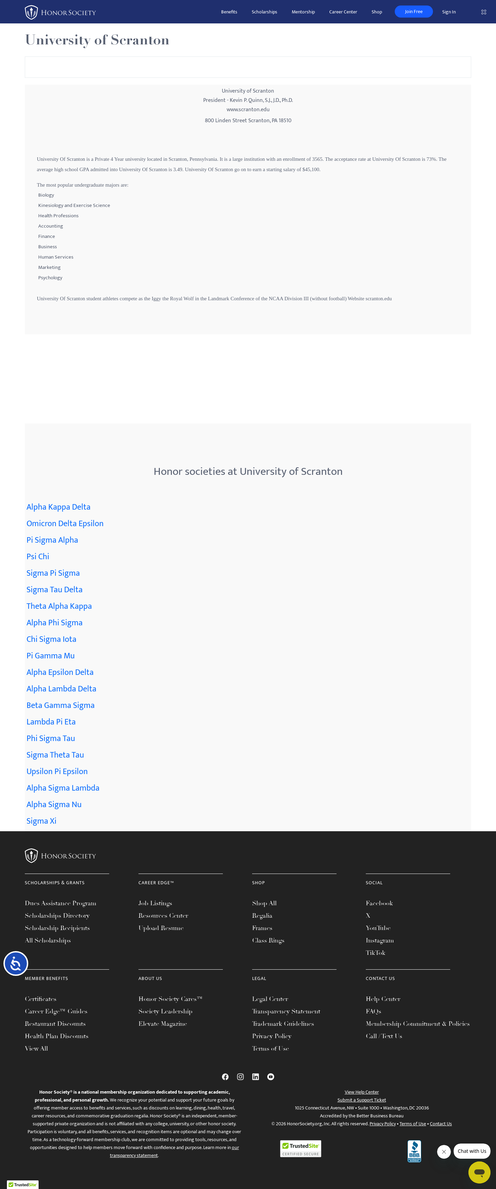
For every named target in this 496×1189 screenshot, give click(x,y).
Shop (377, 12)
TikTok (375, 953)
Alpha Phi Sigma (55, 623)
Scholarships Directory (57, 915)
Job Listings (155, 903)
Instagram (380, 940)
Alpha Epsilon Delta (60, 672)
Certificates (40, 999)
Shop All (264, 903)
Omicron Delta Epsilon (65, 524)
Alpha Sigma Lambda (63, 788)
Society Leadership (165, 1011)
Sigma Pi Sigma (53, 573)
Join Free (414, 11)
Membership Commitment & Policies (418, 1024)
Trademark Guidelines (283, 1024)
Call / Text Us (384, 1036)
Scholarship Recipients (57, 928)
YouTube (378, 928)
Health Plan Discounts (57, 1036)
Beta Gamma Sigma (61, 705)
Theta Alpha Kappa (59, 606)
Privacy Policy (271, 1036)
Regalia (262, 915)
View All (36, 1048)
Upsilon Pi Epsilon (57, 772)
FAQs (373, 1011)
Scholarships (264, 12)
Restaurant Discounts (55, 1024)
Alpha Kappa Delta (59, 507)
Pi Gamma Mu (51, 656)
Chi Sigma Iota (51, 639)
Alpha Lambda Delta (61, 689)
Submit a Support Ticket (362, 1100)
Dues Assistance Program (60, 903)
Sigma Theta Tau (55, 755)
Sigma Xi (41, 821)
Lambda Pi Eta (51, 722)
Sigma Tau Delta (55, 590)
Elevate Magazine (162, 1024)
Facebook (379, 903)
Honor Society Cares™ (170, 999)
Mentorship (303, 12)
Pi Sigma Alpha (52, 540)
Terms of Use (270, 1048)
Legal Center (270, 999)
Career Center (343, 12)
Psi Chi (38, 557)
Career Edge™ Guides (56, 1011)
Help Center (383, 999)
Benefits (229, 12)
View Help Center (362, 1092)
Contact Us (441, 1124)
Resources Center (163, 915)
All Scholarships (48, 940)
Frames (262, 928)
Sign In (449, 12)
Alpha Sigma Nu (54, 805)
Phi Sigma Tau (51, 738)
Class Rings (268, 940)
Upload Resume (161, 928)
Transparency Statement (286, 1011)
